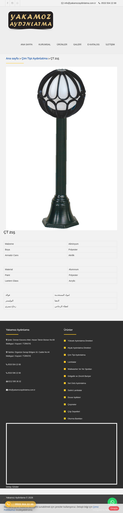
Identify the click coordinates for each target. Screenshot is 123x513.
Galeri (77, 44)
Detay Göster (12, 487)
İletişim (110, 44)
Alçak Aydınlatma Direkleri (77, 348)
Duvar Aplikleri (72, 397)
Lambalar (70, 362)
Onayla (113, 508)
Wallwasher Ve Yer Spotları (78, 369)
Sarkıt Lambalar (73, 390)
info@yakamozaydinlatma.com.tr (78, 3)
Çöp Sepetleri (72, 411)
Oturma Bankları (73, 418)
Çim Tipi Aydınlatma (35, 58)
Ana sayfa (26, 44)
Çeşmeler (70, 404)
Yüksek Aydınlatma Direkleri (78, 341)
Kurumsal (45, 44)
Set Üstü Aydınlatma (75, 383)
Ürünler (62, 44)
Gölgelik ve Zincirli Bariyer (77, 376)
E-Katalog (94, 44)
